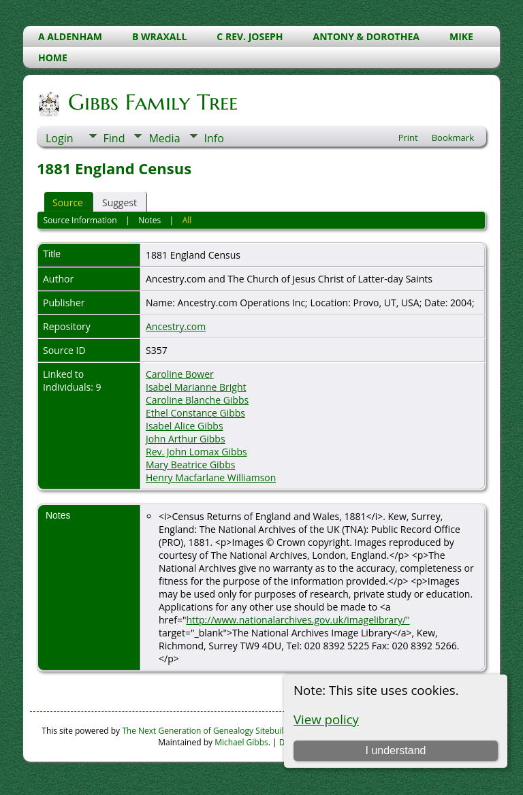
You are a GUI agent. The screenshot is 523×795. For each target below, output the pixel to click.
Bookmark (453, 137)
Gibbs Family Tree (152, 102)
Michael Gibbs (241, 742)
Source (67, 202)
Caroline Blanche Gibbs (197, 399)
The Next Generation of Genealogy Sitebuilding (211, 730)
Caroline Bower (180, 374)
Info (214, 138)
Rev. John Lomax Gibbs (196, 451)
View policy (326, 719)
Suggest (119, 202)
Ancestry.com (176, 326)
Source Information (79, 220)
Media (164, 138)
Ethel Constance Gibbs (195, 412)
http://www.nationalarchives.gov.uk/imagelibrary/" (297, 619)
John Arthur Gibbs (185, 438)
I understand (395, 750)
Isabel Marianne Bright (196, 386)
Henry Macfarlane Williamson (211, 477)
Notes (149, 220)
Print (408, 137)
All (187, 220)
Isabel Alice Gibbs (184, 425)
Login (60, 138)
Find (114, 138)
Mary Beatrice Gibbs (190, 464)
